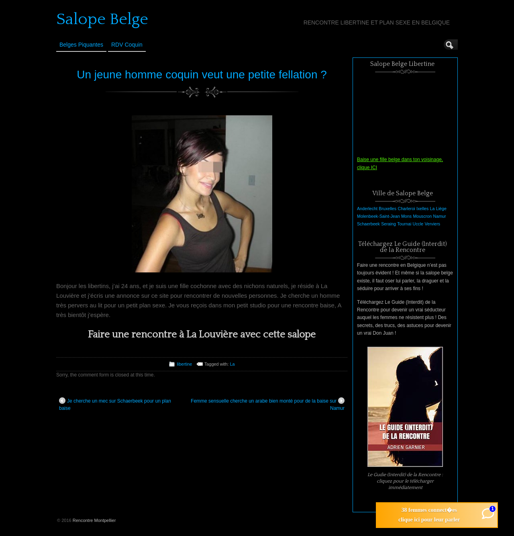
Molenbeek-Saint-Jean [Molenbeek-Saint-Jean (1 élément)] (378, 216)
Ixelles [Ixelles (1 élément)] (422, 208)
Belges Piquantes (81, 44)
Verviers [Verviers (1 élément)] (433, 223)
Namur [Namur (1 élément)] (439, 216)
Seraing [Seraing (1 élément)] (388, 223)
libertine (184, 364)
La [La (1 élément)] (432, 208)
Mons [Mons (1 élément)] (406, 216)
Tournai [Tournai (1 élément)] (404, 223)
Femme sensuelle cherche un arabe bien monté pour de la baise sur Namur (268, 404)
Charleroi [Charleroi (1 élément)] (406, 208)
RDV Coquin (127, 44)
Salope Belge (102, 19)
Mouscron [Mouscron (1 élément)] (422, 216)
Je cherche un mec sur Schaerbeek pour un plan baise (115, 404)
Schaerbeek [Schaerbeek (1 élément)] (368, 223)
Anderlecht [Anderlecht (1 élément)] (367, 208)
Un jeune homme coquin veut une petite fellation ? (202, 74)
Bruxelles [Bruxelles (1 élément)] (387, 208)
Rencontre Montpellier (94, 520)
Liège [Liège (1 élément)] (441, 208)
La (232, 364)
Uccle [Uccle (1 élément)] (418, 223)
